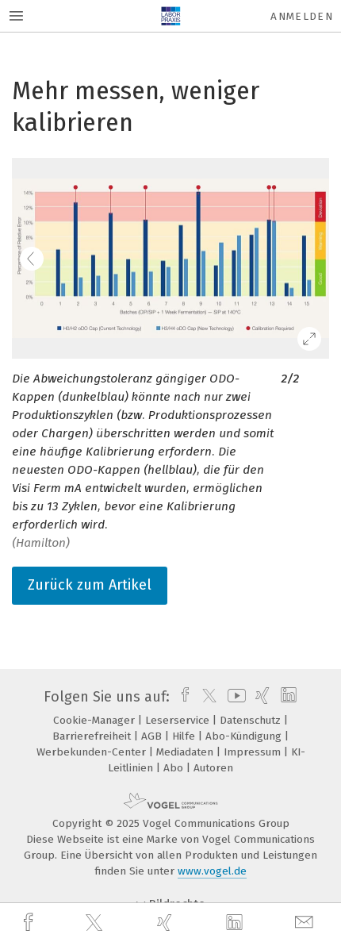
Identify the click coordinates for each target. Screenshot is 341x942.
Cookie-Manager (95, 720)
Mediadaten (186, 752)
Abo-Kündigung (245, 736)
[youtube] (234, 697)
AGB (153, 736)
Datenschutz (252, 720)
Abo (174, 768)
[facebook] (30, 922)
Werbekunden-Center (92, 752)
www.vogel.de (212, 871)
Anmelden (301, 16)
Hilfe (185, 736)
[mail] (306, 922)
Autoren (213, 768)
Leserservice (179, 720)
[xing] (166, 922)
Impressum (254, 752)
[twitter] (96, 923)
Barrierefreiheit (93, 736)
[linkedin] (236, 923)
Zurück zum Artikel (89, 585)
